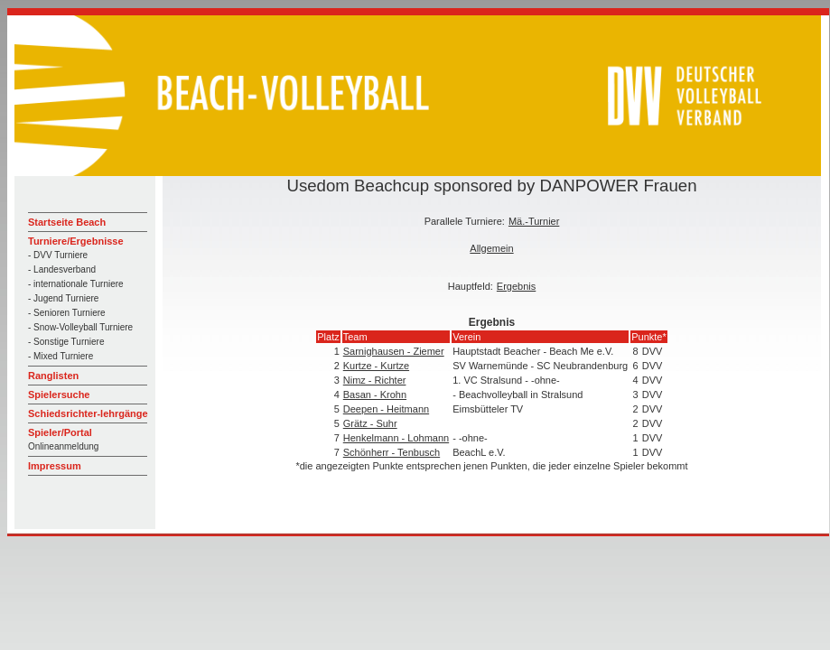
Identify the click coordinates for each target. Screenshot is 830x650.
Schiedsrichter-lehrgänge (88, 413)
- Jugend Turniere (63, 298)
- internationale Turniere (76, 284)
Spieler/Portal (60, 432)
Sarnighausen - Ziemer (393, 351)
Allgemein (491, 248)
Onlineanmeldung (63, 446)
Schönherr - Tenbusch (391, 452)
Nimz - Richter (374, 380)
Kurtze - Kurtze (376, 365)
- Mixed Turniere (60, 356)
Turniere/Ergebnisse (76, 241)
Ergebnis (516, 286)
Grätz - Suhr (370, 423)
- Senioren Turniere (67, 313)
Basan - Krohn (374, 394)
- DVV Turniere (58, 255)
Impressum (54, 465)
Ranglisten (53, 375)
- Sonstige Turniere (66, 342)
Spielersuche (58, 394)
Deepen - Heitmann (386, 409)
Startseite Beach (67, 222)
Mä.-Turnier (533, 221)
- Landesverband (62, 269)
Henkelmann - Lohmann (396, 437)
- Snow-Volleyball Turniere (80, 327)
